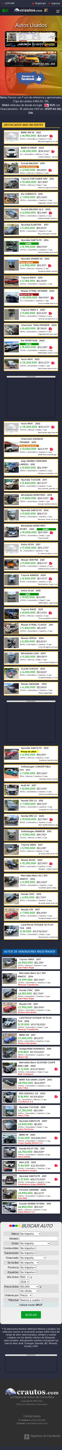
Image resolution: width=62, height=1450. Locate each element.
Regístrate (39, 3)
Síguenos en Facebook (45, 1436)
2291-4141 (8, 3)
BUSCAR (31, 1315)
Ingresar (54, 3)
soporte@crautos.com (36, 1423)
